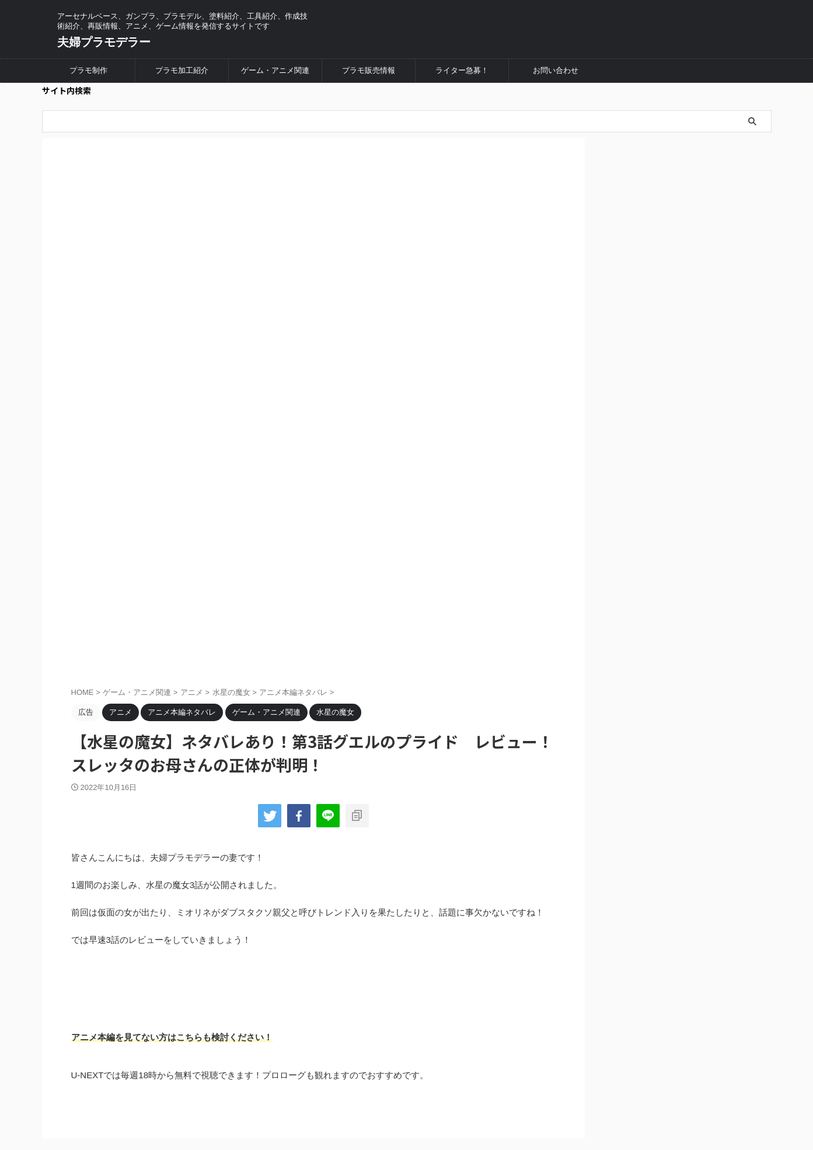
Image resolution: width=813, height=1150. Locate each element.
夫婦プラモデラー (104, 42)
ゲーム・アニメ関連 (275, 70)
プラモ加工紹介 (181, 70)
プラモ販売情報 (368, 70)
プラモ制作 (88, 70)
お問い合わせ (555, 70)
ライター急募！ (462, 70)
